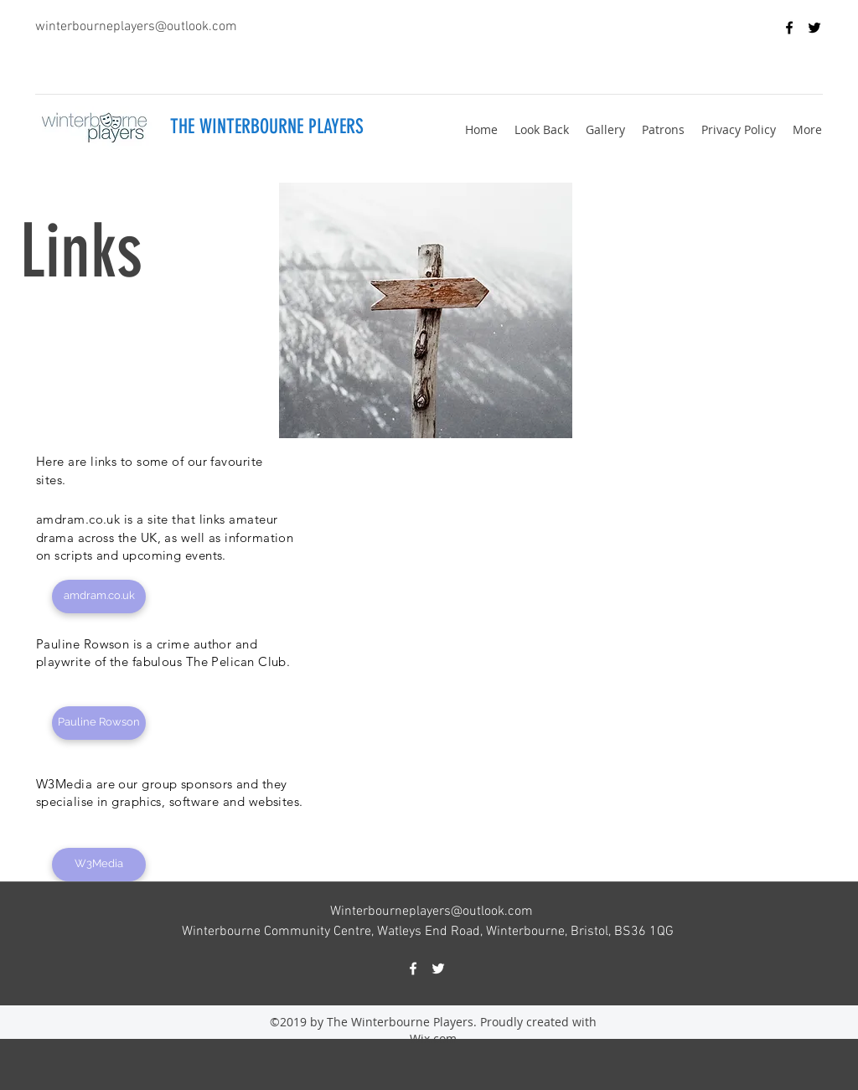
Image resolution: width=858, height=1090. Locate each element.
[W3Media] (99, 864)
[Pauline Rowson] (99, 723)
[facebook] (789, 27)
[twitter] (814, 27)
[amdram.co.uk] (99, 596)
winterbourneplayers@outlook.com (136, 26)
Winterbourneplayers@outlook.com (431, 911)
